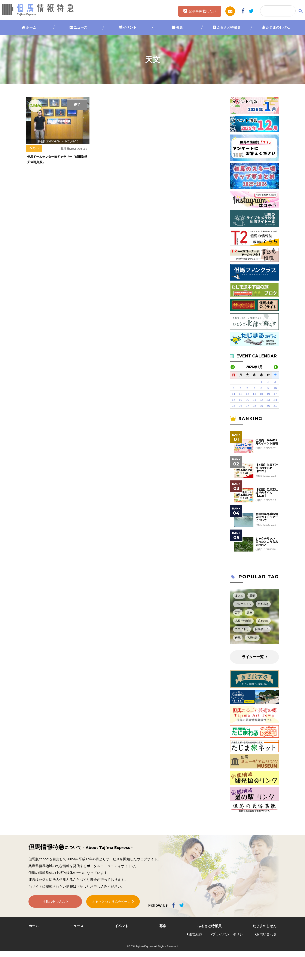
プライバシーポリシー (229, 934)
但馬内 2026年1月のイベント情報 (267, 442)
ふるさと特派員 (229, 27)
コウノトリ (242, 629)
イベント (130, 27)
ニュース (80, 27)
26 (240, 405)
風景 (252, 595)
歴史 (249, 612)
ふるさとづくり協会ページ (111, 902)
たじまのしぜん (278, 27)
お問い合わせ (266, 934)
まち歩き (263, 604)
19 (240, 399)
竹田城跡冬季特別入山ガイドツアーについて (267, 517)
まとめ (239, 595)
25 (233, 405)
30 (268, 405)
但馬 (238, 637)
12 (240, 393)
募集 (179, 27)
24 (275, 399)
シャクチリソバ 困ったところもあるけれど (267, 541)
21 (254, 399)
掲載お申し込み (53, 903)
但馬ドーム (262, 629)
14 (254, 393)
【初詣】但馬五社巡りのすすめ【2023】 (267, 468)
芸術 (238, 612)
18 (233, 399)
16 (268, 393)
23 (268, 399)
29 (261, 405)
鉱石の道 (263, 620)
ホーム (31, 27)
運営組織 (195, 934)
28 (254, 405)
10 (275, 387)
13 (247, 393)
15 (261, 393)
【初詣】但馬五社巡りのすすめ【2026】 (267, 492)
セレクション (243, 604)
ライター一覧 (253, 657)
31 (275, 405)
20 (247, 399)
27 (247, 405)
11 (233, 393)
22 (261, 399)
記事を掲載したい (202, 11)
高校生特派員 (243, 620)
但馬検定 (252, 637)
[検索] (277, 11)
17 (275, 393)
